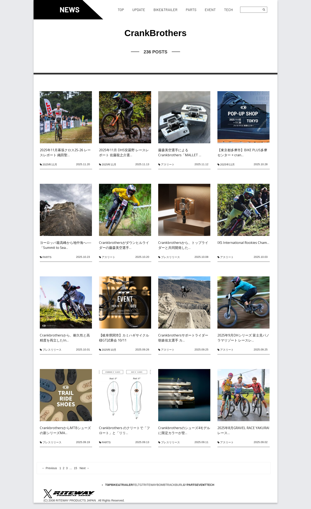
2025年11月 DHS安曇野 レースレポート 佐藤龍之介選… (124, 152)
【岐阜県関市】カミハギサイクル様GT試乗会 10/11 (124, 338)
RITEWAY (150, 484)
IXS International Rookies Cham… (243, 242)
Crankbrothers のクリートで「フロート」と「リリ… (124, 430)
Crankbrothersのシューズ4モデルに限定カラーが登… (184, 430)
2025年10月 (109, 349)
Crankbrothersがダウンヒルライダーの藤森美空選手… (124, 245)
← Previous (49, 468)
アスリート (167, 164)
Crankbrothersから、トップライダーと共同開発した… (183, 245)
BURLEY (181, 484)
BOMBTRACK (166, 484)
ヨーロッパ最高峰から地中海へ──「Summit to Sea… (65, 245)
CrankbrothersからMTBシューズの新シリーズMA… (65, 430)
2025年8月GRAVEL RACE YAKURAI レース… (243, 430)
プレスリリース (170, 257)
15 (75, 468)
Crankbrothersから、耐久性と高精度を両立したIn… (65, 338)
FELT (136, 484)
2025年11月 (50, 164)
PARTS (47, 257)
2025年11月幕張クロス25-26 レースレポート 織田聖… (65, 152)
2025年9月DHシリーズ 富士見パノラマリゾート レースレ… (243, 338)
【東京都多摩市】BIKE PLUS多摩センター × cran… (242, 152)
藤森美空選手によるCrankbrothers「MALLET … (179, 152)
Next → (84, 468)
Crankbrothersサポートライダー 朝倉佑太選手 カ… (183, 338)
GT (142, 484)
